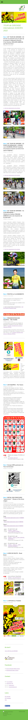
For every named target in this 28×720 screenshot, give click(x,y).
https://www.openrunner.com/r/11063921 (13, 525)
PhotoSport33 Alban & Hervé (12, 670)
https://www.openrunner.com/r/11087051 (13, 521)
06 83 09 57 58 (10, 683)
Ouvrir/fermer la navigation (14, 2)
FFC (6, 700)
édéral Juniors (17, 668)
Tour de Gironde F (10, 668)
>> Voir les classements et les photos (11, 108)
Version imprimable (8, 711)
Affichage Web (22, 711)
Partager (7, 705)
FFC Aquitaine (8, 698)
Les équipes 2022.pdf (13, 457)
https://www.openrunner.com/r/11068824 (14, 517)
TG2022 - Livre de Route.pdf (14, 577)
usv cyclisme (9, 681)
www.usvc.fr (11, 685)
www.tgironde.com (13, 686)
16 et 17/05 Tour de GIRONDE (11, 650)
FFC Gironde (7, 696)
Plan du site (5, 712)
